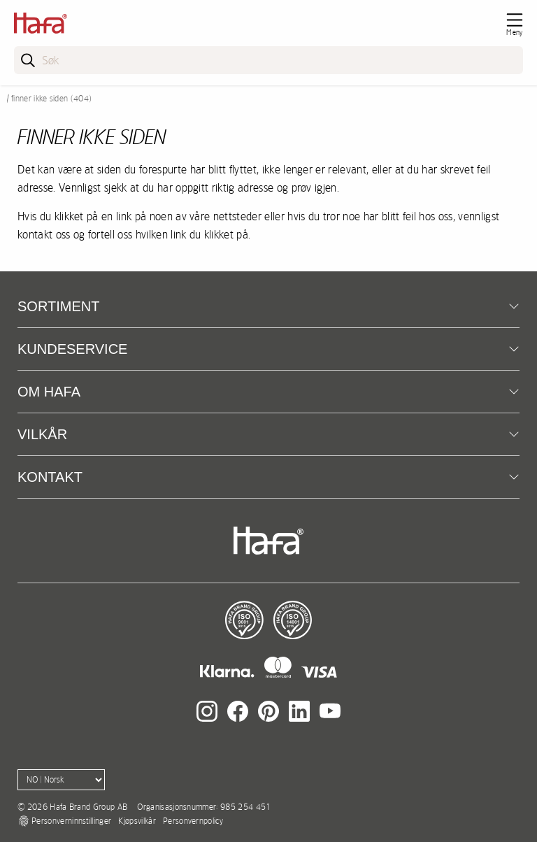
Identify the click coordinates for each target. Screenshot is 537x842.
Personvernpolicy (193, 821)
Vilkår (42, 434)
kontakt (50, 477)
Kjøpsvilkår (137, 821)
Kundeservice (72, 349)
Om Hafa (48, 391)
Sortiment (58, 306)
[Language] (61, 779)
